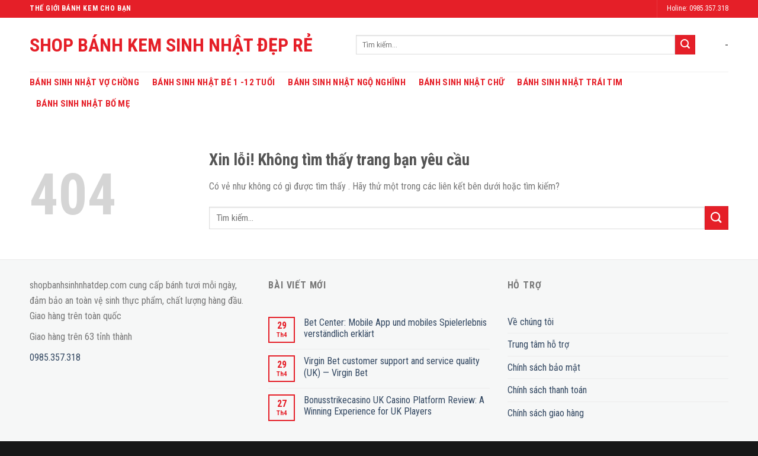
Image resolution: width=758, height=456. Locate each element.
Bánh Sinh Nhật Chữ (461, 82)
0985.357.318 (55, 357)
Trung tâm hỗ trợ (538, 344)
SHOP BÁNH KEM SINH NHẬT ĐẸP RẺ (171, 45)
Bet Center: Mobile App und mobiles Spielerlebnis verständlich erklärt (395, 328)
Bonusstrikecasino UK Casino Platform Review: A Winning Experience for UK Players (394, 405)
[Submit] (685, 45)
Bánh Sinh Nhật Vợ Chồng (84, 82)
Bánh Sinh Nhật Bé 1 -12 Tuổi (213, 82)
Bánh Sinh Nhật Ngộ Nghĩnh (347, 82)
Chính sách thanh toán (547, 390)
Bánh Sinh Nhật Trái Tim (569, 82)
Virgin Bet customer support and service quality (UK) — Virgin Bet (392, 366)
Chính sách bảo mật (544, 367)
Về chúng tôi (531, 321)
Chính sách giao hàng (546, 413)
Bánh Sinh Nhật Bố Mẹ (83, 103)
